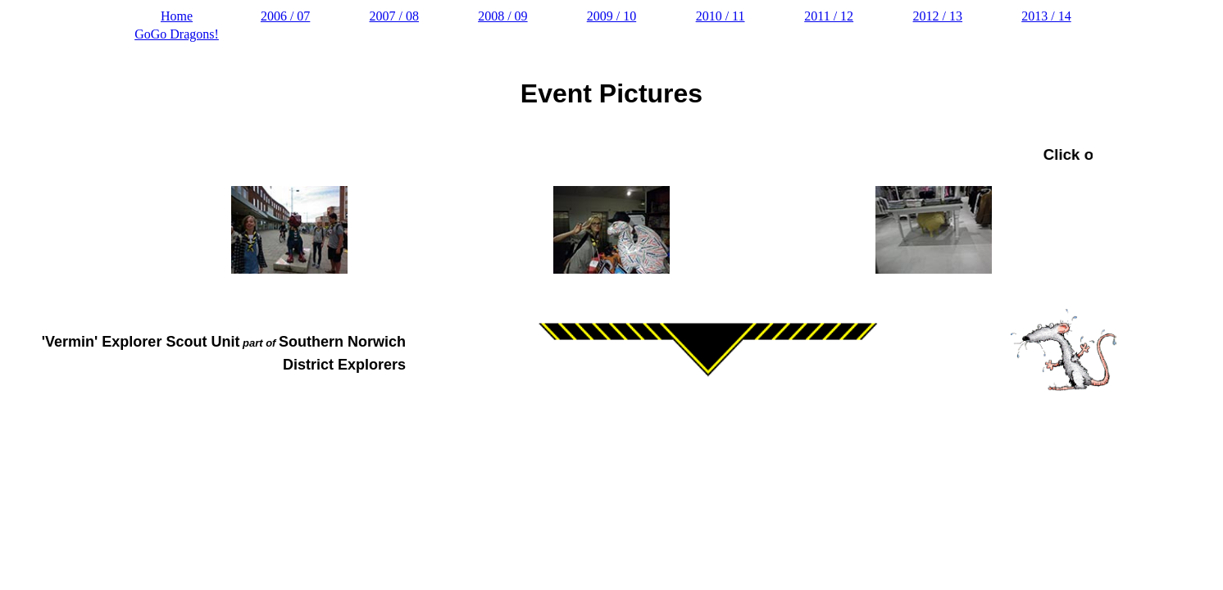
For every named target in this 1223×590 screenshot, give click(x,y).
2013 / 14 (1046, 16)
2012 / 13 (937, 16)
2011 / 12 (828, 16)
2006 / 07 (285, 16)
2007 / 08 (394, 16)
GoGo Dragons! (176, 34)
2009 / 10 (611, 16)
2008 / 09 (502, 16)
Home (177, 16)
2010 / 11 (720, 16)
